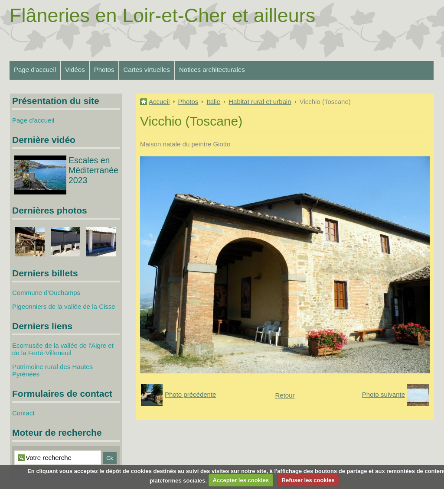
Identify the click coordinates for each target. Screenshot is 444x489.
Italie (213, 101)
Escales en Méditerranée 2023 (93, 170)
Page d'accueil (35, 69)
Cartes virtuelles (146, 69)
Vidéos (75, 69)
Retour (284, 395)
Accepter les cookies (241, 480)
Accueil (159, 101)
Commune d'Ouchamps (46, 292)
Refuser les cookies (308, 480)
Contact (23, 413)
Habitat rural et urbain (260, 101)
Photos (104, 69)
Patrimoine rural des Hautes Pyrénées (52, 370)
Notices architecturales (212, 69)
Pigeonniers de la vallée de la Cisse (63, 306)
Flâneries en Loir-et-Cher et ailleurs (162, 15)
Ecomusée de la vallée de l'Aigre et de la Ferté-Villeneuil (63, 349)
